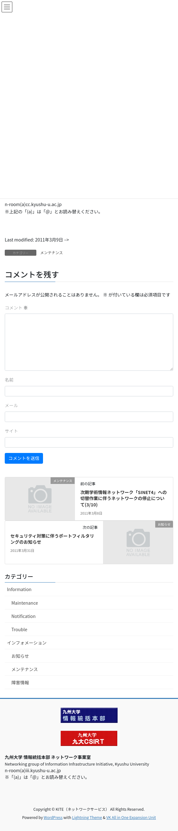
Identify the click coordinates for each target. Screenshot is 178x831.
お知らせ (20, 656)
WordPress (53, 817)
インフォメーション (26, 642)
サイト (11, 431)
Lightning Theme (87, 817)
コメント (16, 307)
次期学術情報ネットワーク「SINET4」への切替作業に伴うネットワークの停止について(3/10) (123, 498)
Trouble (19, 629)
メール (11, 405)
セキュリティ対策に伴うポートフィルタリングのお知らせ (52, 539)
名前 (9, 379)
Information (19, 589)
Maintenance (24, 603)
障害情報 (20, 682)
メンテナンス (51, 252)
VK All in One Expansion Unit (131, 817)
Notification (23, 616)
